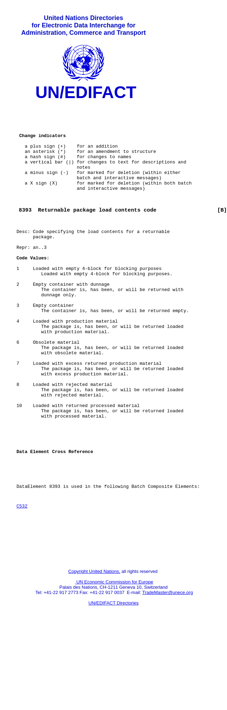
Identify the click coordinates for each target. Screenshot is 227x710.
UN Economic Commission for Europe (114, 662)
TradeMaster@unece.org (167, 673)
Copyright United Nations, (94, 652)
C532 (21, 579)
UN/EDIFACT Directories (113, 683)
